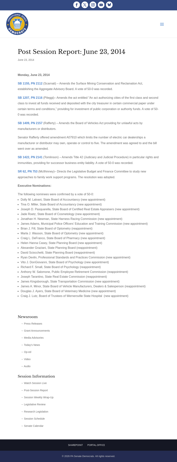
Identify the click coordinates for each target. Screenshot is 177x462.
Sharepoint (75, 445)
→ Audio (25, 366)
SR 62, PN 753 (27, 171)
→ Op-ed (26, 351)
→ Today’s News (30, 344)
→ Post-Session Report (34, 390)
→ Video (25, 359)
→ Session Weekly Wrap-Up (37, 397)
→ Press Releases (31, 323)
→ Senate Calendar (32, 425)
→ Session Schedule (33, 418)
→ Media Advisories (32, 337)
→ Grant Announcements (35, 330)
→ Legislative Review (33, 404)
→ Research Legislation (34, 411)
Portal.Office (96, 445)
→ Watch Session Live (34, 383)
